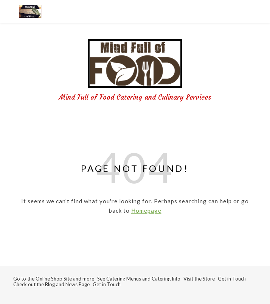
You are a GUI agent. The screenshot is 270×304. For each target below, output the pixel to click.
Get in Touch (232, 279)
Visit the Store (199, 279)
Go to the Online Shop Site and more (53, 279)
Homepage (146, 210)
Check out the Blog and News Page (51, 284)
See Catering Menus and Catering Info (138, 279)
